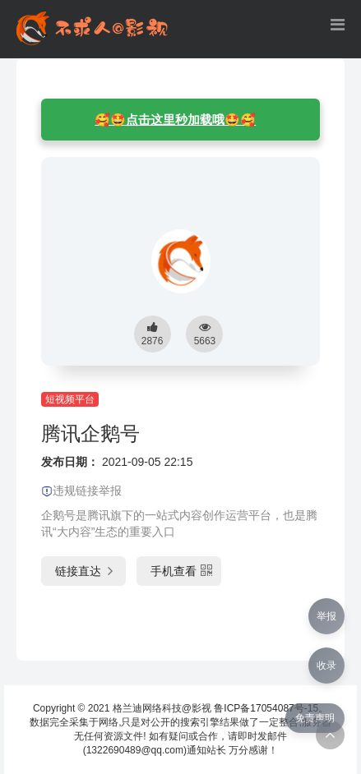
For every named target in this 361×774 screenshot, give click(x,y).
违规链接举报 (81, 490)
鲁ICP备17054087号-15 (266, 708)
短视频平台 (70, 399)
